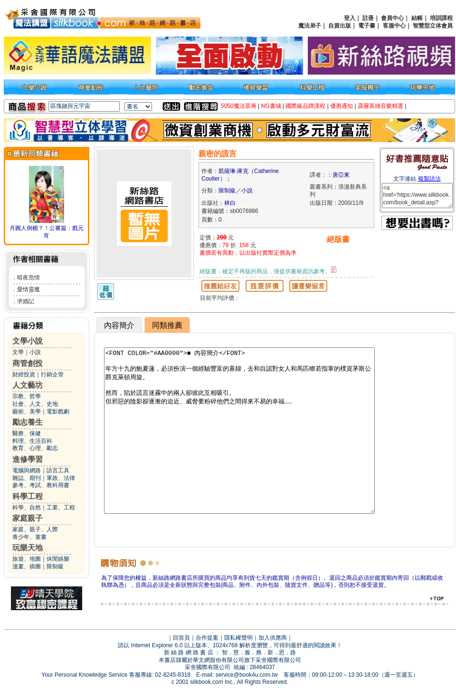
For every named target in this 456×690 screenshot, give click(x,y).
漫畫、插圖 (26, 566)
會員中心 (392, 18)
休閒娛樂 (58, 559)
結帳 (417, 18)
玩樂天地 (27, 548)
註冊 (368, 18)
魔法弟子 (309, 25)
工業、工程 (61, 507)
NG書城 (271, 106)
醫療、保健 (26, 433)
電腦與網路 (26, 470)
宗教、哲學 (26, 396)
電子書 (366, 25)
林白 (230, 203)
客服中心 (394, 25)
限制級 (55, 566)
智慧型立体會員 (433, 25)
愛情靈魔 (28, 289)
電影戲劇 (58, 411)
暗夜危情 (28, 277)
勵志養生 (27, 422)
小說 (35, 352)
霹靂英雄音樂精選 (380, 106)
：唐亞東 (338, 175)
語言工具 (58, 470)
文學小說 (27, 341)
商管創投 (27, 363)
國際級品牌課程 (305, 106)
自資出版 (339, 25)
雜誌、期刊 (26, 478)
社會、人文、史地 (35, 404)
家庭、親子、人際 (35, 529)
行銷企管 (52, 374)
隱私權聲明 (238, 637)
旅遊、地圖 (26, 559)
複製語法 (429, 178)
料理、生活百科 (32, 441)
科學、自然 (26, 507)
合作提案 (207, 637)
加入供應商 (272, 637)
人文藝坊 (27, 385)
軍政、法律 (61, 478)
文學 (18, 352)
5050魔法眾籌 (238, 106)
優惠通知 (341, 106)
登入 (349, 18)
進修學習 (27, 459)
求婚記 (25, 301)
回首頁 (181, 637)
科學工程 (27, 496)
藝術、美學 (26, 411)
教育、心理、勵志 (35, 448)
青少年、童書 (29, 537)
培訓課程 (441, 18)
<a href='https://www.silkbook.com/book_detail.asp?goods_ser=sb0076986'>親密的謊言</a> (417, 195)
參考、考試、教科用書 (40, 485)
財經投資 (23, 374)
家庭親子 (27, 518)
